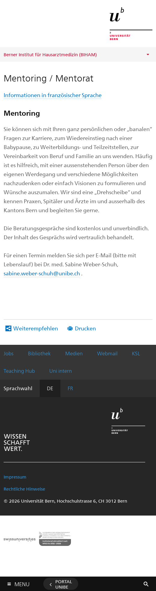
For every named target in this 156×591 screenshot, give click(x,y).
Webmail (107, 353)
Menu (21, 583)
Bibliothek (39, 353)
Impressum (15, 477)
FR (70, 388)
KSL (136, 353)
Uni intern (60, 370)
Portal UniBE (63, 584)
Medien (74, 353)
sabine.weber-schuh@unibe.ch (42, 273)
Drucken (85, 328)
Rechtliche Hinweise (24, 489)
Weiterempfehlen (35, 328)
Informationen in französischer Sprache (53, 95)
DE (50, 388)
